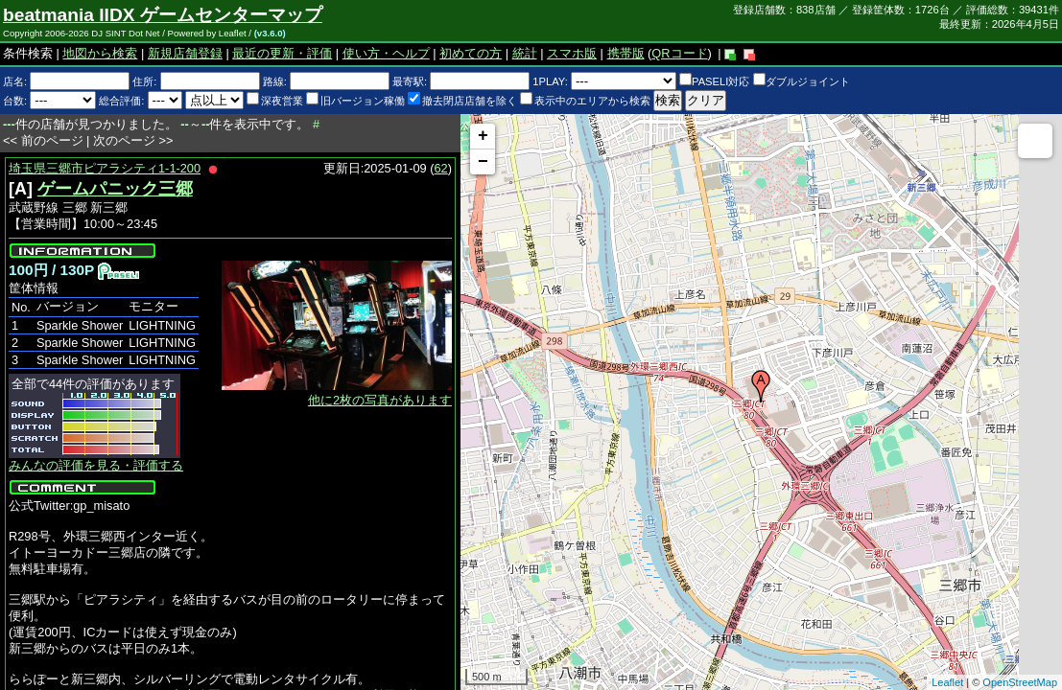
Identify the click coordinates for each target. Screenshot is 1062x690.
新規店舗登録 (185, 53)
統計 (524, 53)
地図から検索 (99, 53)
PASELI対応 (714, 81)
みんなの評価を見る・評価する (96, 465)
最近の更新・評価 (282, 53)
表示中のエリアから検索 (585, 100)
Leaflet (947, 682)
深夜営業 (275, 100)
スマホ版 (572, 53)
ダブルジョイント (801, 81)
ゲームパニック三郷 (115, 188)
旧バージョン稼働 (355, 100)
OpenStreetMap (1019, 682)
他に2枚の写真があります (380, 400)
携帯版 (626, 53)
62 (441, 168)
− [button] (483, 161)
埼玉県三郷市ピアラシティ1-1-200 (105, 168)
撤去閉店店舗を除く (462, 100)
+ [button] (483, 136)
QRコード (679, 53)
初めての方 (470, 53)
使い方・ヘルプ (386, 53)
